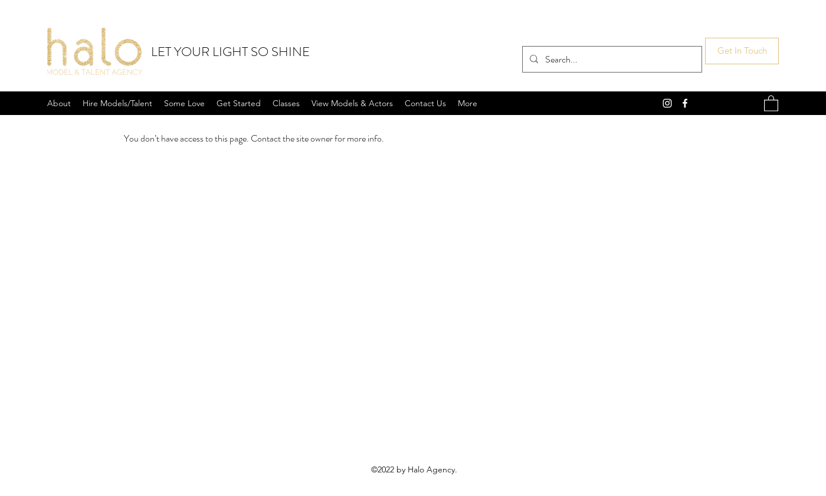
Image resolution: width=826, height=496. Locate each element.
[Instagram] (667, 103)
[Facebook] (685, 103)
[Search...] (611, 60)
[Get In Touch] (742, 51)
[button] (771, 102)
